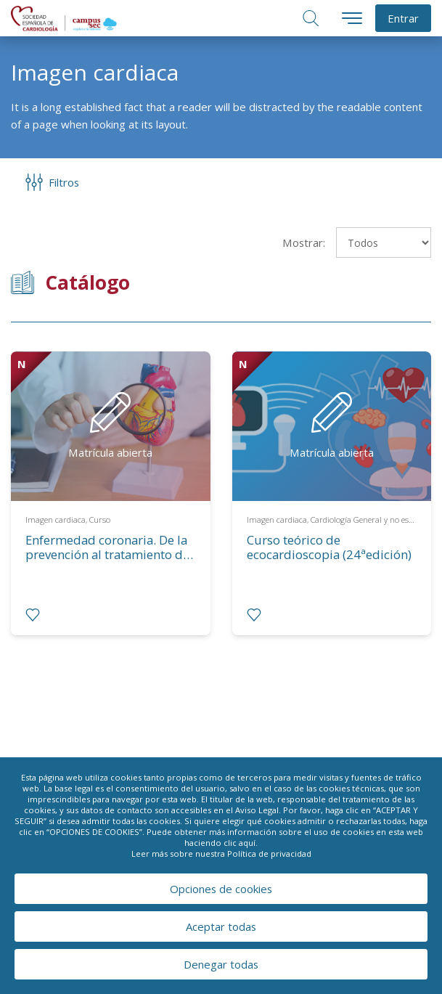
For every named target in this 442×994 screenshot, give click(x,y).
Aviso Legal (257, 809)
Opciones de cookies (221, 888)
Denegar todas (221, 964)
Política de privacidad (269, 853)
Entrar (403, 18)
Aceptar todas (221, 926)
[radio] (32, 615)
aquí (247, 842)
